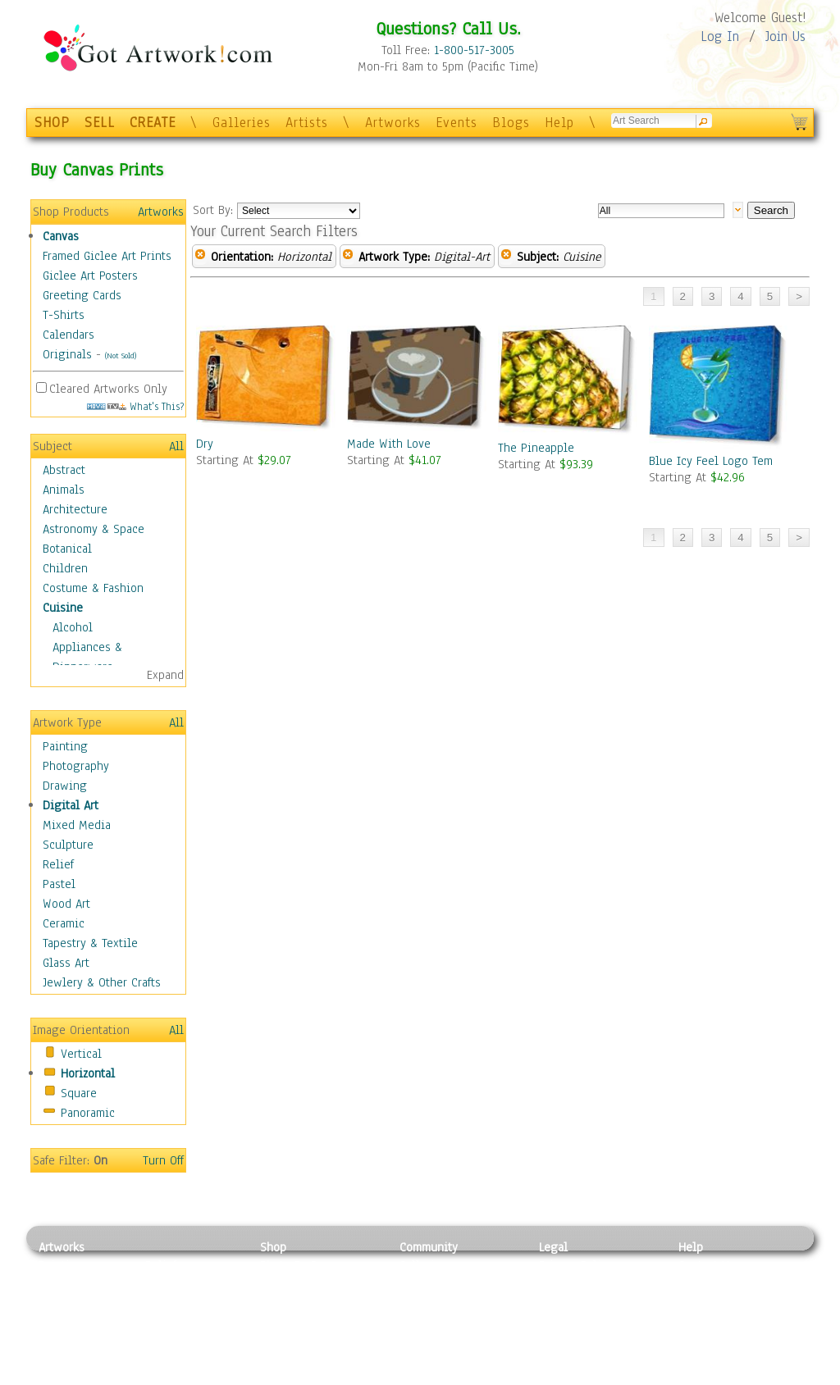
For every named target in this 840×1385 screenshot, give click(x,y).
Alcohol (72, 627)
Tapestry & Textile (90, 943)
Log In (720, 36)
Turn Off (163, 1160)
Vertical (81, 1054)
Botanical (67, 548)
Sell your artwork (445, 1339)
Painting (65, 746)
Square (79, 1093)
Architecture (75, 509)
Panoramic (88, 1113)
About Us (702, 1302)
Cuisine (63, 607)
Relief (58, 864)
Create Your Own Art (313, 1376)
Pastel (59, 884)
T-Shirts (63, 315)
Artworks (393, 122)
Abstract (64, 470)
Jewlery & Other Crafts (102, 982)
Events (456, 122)
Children (65, 568)
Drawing (65, 785)
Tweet (694, 1376)
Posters (279, 1302)
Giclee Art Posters (90, 275)
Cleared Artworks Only (108, 388)
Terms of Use (573, 1284)
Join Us (785, 36)
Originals (67, 354)
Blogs (511, 122)
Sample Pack (711, 1284)
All (176, 446)
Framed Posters (300, 1284)
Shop (273, 1247)
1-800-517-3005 (474, 50)
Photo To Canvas (303, 1265)
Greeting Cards (82, 295)
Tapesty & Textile (190, 1339)
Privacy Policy (576, 1265)
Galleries (241, 122)
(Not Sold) (120, 355)
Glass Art (66, 962)
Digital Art (70, 805)
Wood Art (66, 903)
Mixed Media (77, 825)
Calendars (68, 334)
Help (559, 122)
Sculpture (68, 844)
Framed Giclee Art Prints (107, 256)
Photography (76, 766)
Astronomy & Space (93, 529)
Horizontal (88, 1073)
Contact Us (706, 1265)
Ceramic (63, 923)
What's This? (135, 406)
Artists (306, 122)
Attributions (566, 1303)
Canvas (61, 236)
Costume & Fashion (93, 588)
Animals (63, 489)
